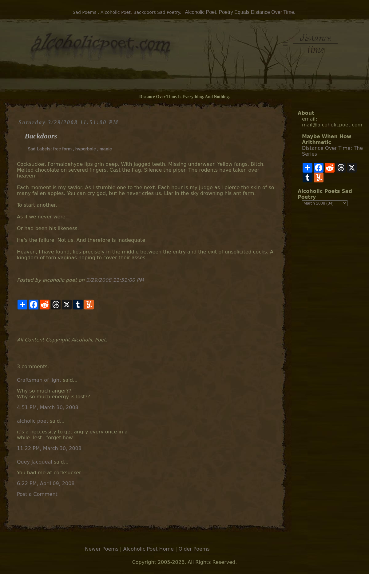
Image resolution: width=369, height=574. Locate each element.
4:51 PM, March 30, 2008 (47, 407)
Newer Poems (101, 549)
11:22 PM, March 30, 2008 (49, 448)
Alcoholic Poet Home (148, 549)
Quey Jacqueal (34, 462)
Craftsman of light (39, 380)
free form (62, 148)
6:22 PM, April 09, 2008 (46, 483)
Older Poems (193, 549)
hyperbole (85, 148)
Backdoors (41, 136)
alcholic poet (32, 421)
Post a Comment (37, 494)
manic (105, 148)
